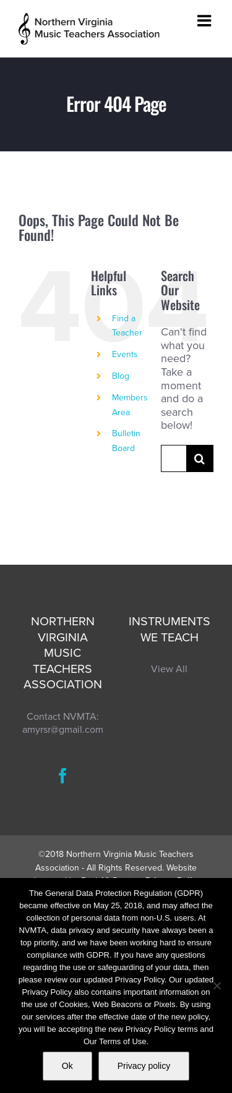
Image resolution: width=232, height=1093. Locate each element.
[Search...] (173, 458)
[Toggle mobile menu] (205, 20)
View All (169, 669)
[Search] (199, 458)
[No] (216, 985)
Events (125, 354)
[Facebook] (63, 775)
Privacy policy (144, 1066)
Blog (120, 376)
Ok (67, 1066)
